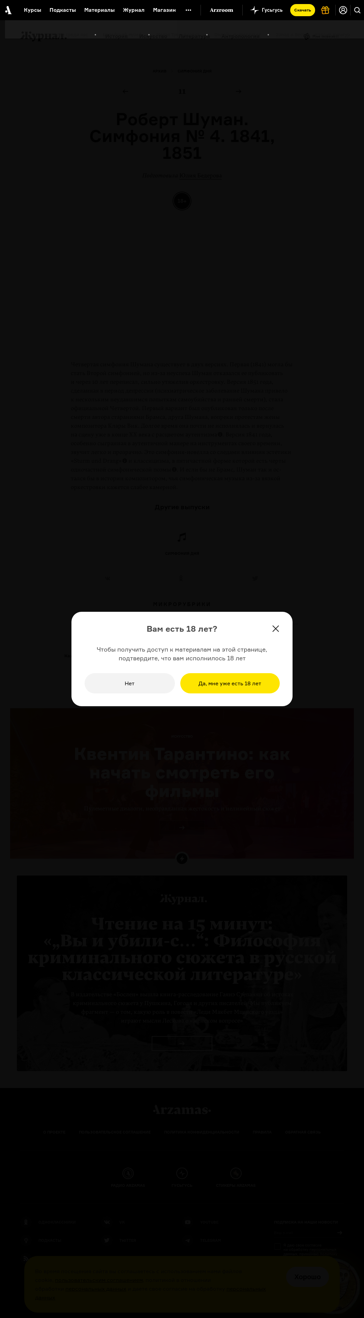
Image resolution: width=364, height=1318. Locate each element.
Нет (129, 683)
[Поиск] (357, 10)
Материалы (99, 10)
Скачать (302, 9)
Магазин (164, 10)
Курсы (32, 10)
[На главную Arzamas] (7, 10)
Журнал (134, 10)
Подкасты (63, 10)
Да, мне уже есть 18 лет (230, 683)
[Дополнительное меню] (188, 10)
